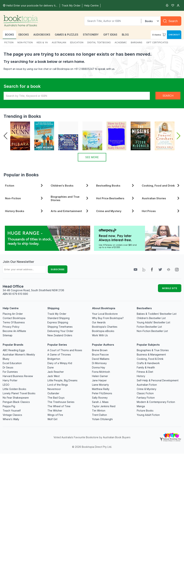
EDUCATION (76, 42)
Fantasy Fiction (146, 397)
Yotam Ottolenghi (102, 419)
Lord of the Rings (57, 384)
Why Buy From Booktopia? (108, 318)
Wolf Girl (52, 419)
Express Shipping (57, 322)
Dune (50, 367)
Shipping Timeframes (60, 326)
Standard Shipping (58, 318)
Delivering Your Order (60, 331)
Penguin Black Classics (16, 401)
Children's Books (70, 185)
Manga (141, 406)
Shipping (53, 308)
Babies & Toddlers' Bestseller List (156, 313)
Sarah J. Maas (100, 401)
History (141, 376)
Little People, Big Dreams (62, 380)
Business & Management (151, 354)
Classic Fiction (145, 393)
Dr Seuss (8, 367)
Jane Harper (99, 380)
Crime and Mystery (115, 211)
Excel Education (12, 363)
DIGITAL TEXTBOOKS (99, 42)
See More (92, 157)
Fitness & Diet (145, 371)
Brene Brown (99, 350)
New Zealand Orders (59, 335)
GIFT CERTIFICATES (157, 42)
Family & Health (146, 367)
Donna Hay (98, 367)
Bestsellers (144, 308)
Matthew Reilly (100, 389)
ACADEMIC (121, 42)
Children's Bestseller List (151, 318)
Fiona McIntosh (101, 371)
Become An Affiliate (14, 331)
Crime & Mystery (146, 389)
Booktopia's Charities (104, 326)
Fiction (24, 185)
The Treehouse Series (60, 401)
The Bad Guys (56, 397)
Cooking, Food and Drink (161, 185)
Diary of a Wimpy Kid (59, 363)
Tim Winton (98, 410)
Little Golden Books (14, 389)
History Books (24, 211)
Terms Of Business (14, 322)
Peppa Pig (9, 406)
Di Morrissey (99, 363)
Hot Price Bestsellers (115, 198)
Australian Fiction (147, 384)
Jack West (53, 376)
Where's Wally (11, 419)
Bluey (6, 358)
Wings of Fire (55, 414)
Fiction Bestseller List (149, 326)
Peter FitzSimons (102, 393)
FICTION (8, 42)
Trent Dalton (99, 414)
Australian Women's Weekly (19, 354)
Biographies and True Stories (70, 198)
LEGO (6, 384)
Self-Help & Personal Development (157, 380)
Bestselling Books (115, 185)
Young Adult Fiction (148, 414)
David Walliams (100, 358)
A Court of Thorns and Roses (64, 350)
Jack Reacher (55, 371)
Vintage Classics (12, 414)
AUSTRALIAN (59, 42)
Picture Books (145, 410)
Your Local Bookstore (105, 313)
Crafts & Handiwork (148, 363)
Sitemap (7, 335)
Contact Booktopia (14, 318)
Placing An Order (13, 313)
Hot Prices (161, 211)
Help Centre (11, 308)
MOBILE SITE (169, 288)
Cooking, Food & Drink (150, 358)
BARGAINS (136, 42)
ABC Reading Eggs (14, 350)
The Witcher (54, 410)
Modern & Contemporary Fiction (156, 401)
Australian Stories (161, 198)
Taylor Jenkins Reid (103, 406)
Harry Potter (10, 380)
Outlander (53, 393)
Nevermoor (54, 389)
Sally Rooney (100, 397)
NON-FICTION (25, 42)
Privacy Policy (11, 326)
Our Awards (99, 322)
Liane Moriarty (100, 384)
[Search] (171, 21)
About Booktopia (103, 308)
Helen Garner (100, 376)
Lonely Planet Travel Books (19, 393)
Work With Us (100, 335)
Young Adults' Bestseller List (153, 322)
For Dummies (10, 371)
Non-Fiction (24, 198)
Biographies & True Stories (153, 350)
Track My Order (56, 313)
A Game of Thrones (59, 354)
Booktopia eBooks (103, 331)
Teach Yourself (12, 410)
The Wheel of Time (58, 406)
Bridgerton (53, 358)
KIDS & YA (42, 42)
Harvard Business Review (18, 376)
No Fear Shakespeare (16, 397)
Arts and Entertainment (70, 211)
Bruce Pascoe (100, 354)
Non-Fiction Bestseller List (152, 331)
